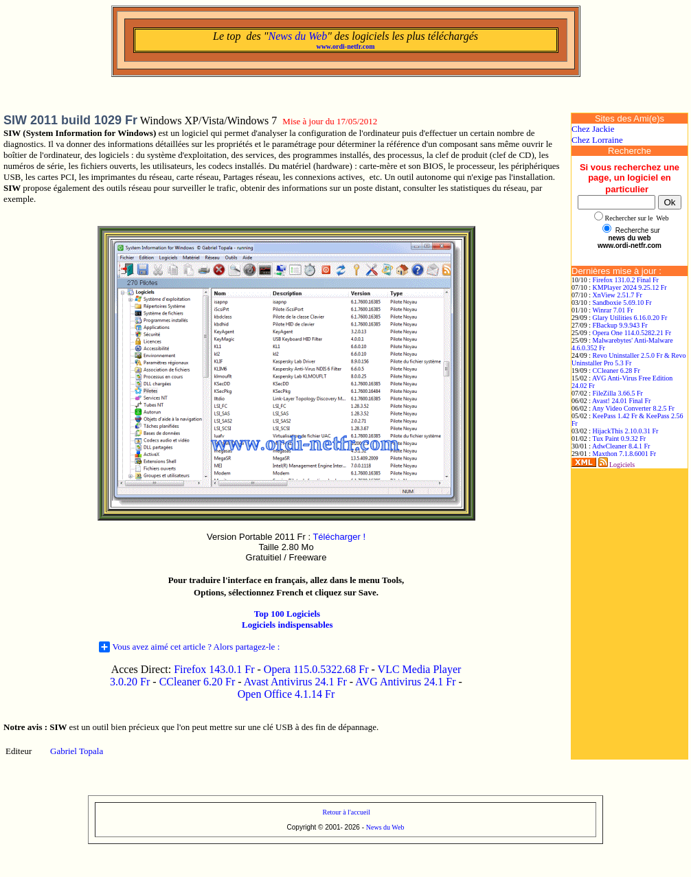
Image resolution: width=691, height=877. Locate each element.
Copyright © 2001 (314, 827)
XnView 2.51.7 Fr (617, 295)
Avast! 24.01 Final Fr (621, 401)
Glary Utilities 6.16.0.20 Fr (630, 317)
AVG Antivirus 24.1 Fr (405, 681)
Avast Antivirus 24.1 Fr (295, 681)
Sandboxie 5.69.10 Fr (622, 302)
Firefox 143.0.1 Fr (214, 669)
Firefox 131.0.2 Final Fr (626, 280)
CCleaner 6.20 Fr (198, 681)
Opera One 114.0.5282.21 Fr (632, 333)
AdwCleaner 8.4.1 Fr (621, 446)
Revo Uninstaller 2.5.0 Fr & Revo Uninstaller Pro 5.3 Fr (628, 359)
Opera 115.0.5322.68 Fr (316, 669)
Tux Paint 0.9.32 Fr (619, 438)
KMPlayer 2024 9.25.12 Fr (630, 287)
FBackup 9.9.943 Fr (620, 325)
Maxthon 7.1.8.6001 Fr (625, 453)
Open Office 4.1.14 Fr (286, 694)
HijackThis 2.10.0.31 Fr (626, 431)
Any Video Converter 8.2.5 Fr (633, 408)
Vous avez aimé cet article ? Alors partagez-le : (189, 646)
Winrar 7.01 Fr (612, 310)
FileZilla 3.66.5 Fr (618, 393)
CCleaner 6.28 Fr (616, 370)
